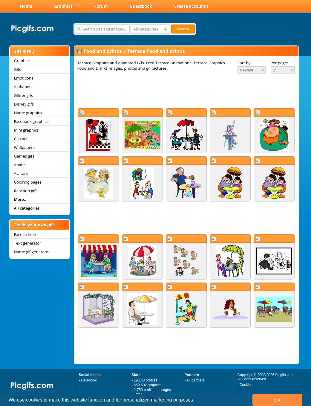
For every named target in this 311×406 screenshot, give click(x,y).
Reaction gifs (26, 190)
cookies (34, 399)
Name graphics (28, 112)
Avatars (21, 173)
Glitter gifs (23, 95)
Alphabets (23, 86)
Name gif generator (32, 251)
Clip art (20, 138)
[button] (196, 401)
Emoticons (23, 78)
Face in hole (25, 234)
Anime (20, 164)
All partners (195, 380)
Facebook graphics (31, 121)
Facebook (89, 380)
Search (183, 29)
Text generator (27, 243)
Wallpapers (24, 147)
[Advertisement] (186, 90)
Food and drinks (103, 51)
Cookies (246, 385)
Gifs (17, 69)
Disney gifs (24, 104)
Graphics (63, 6)
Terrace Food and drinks (156, 51)
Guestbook (141, 6)
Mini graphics (26, 130)
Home (26, 6)
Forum (101, 6)
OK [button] (277, 400)
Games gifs (24, 156)
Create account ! (191, 6)
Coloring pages (28, 182)
